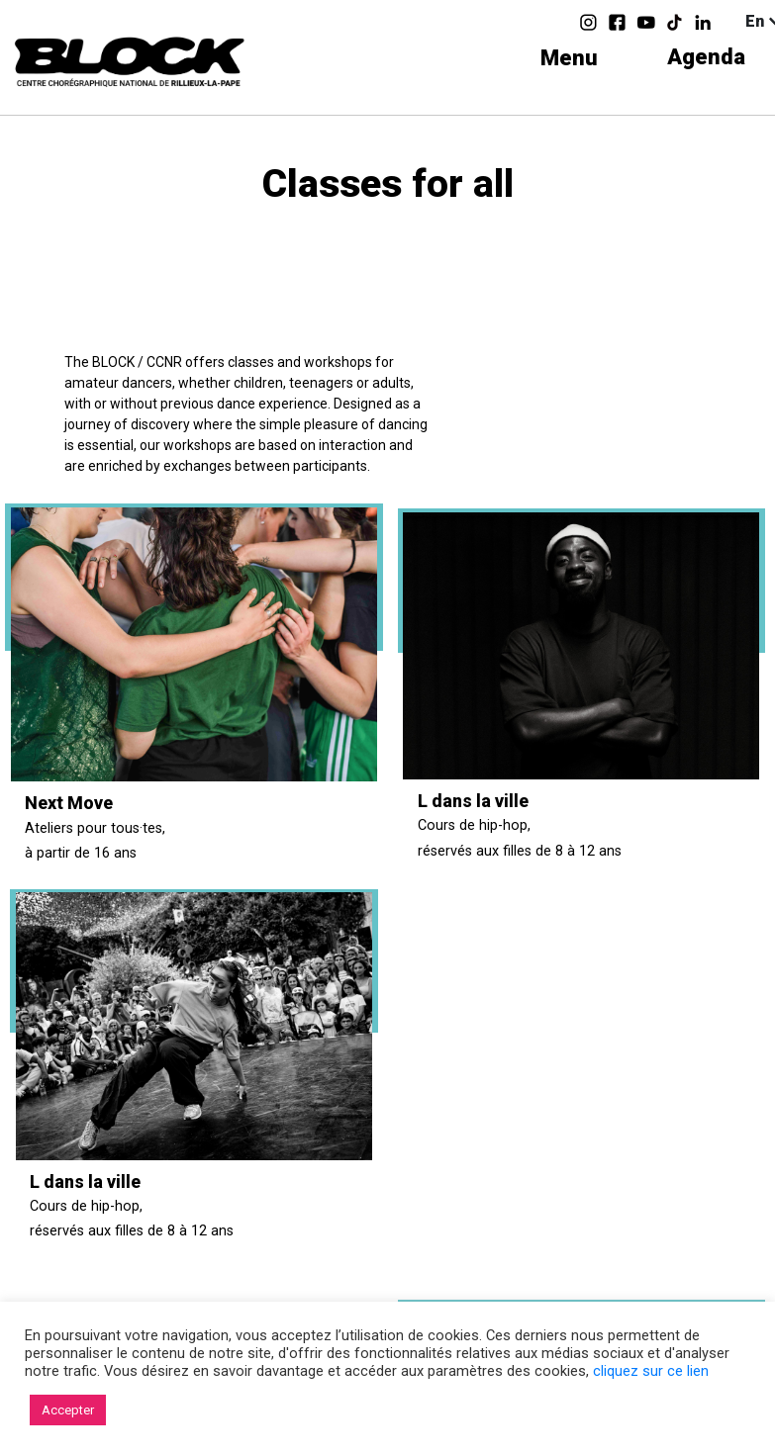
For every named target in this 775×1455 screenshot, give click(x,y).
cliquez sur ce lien (651, 1371)
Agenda (706, 57)
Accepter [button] (68, 1410)
